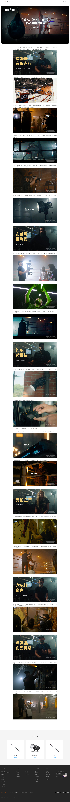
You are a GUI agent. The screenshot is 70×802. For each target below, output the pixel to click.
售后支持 (37, 781)
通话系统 (3, 786)
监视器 (2, 779)
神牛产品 (19, 1)
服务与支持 (36, 1)
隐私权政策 (3, 796)
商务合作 (27, 772)
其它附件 (3, 784)
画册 (36, 774)
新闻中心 (47, 772)
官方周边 (47, 779)
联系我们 (47, 776)
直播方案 (17, 774)
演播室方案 (18, 776)
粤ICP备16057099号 (17, 797)
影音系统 (3, 777)
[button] (2, 749)
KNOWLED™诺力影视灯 (5, 772)
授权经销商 (48, 774)
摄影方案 (17, 771)
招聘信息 (47, 777)
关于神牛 (42, 1)
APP (36, 777)
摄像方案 (17, 772)
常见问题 (37, 779)
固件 (36, 771)
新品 (47, 1)
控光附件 (3, 782)
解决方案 (24, 1)
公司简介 (47, 771)
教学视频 (37, 776)
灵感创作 (30, 1)
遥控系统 (3, 781)
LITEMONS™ (3, 776)
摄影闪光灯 (3, 771)
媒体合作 (27, 771)
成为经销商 (27, 774)
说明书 (36, 772)
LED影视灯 (3, 774)
